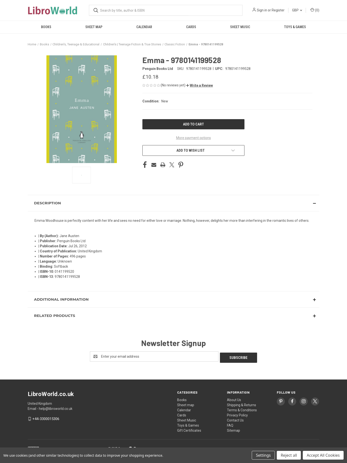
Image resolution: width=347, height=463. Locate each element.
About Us (234, 399)
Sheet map (93, 27)
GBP (297, 10)
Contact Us (235, 419)
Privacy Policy (237, 414)
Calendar (144, 27)
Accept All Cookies (323, 455)
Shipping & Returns (241, 404)
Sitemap (233, 429)
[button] (199, 85)
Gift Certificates (189, 429)
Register (278, 10)
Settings (263, 455)
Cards (191, 27)
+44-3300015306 (45, 417)
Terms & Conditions (242, 409)
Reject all (289, 455)
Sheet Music (240, 27)
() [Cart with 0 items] (314, 10)
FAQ (230, 424)
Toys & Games (295, 27)
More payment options (193, 138)
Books (46, 27)
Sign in (262, 10)
